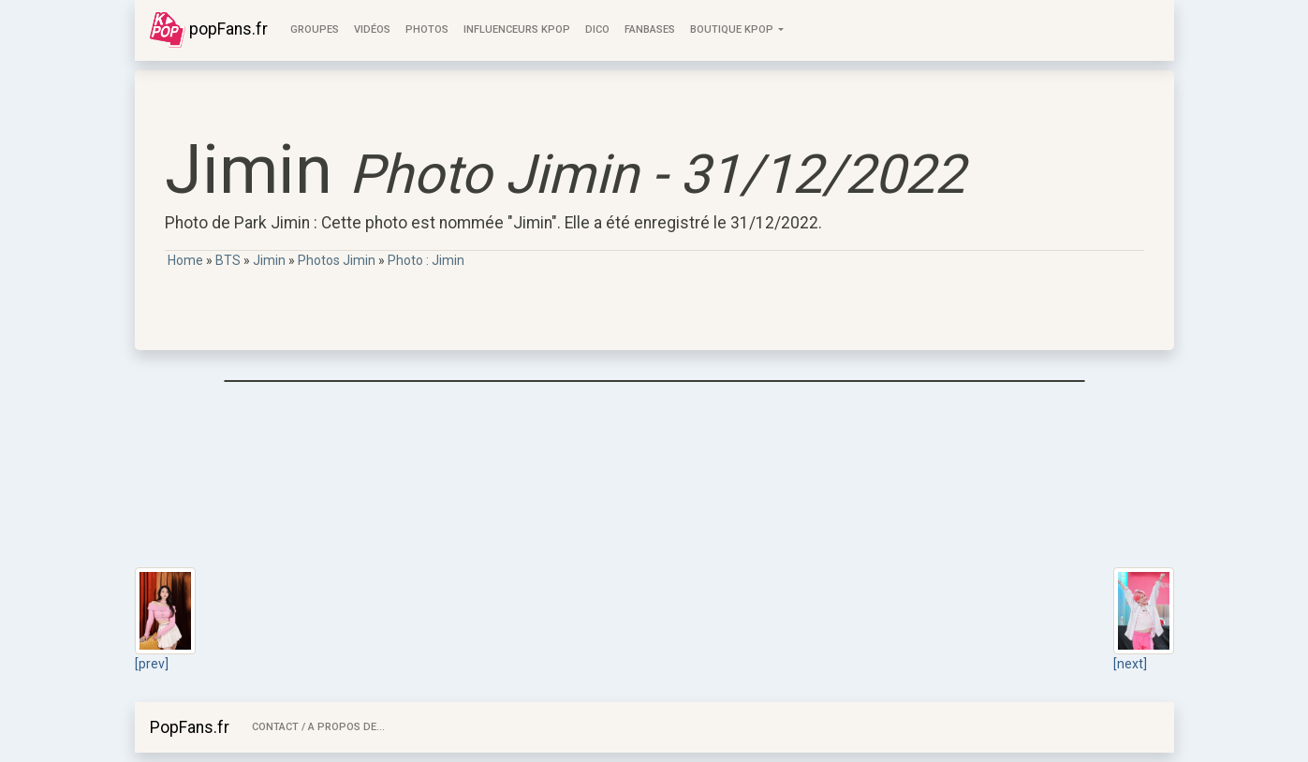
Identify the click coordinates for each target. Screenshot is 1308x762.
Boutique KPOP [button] (733, 29)
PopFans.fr (189, 727)
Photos (426, 29)
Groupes (314, 29)
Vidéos (372, 29)
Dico (597, 29)
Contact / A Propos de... (318, 727)
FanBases (650, 29)
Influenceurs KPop (516, 29)
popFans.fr (209, 30)
